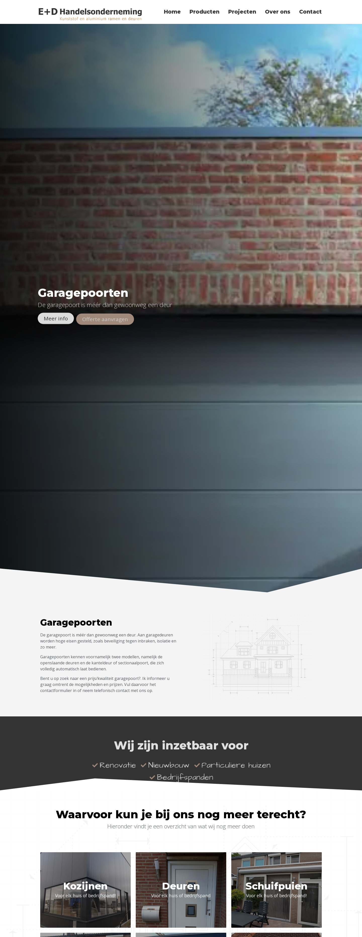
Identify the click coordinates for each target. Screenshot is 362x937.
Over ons (277, 12)
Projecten (242, 12)
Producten (204, 12)
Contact (310, 12)
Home (172, 12)
